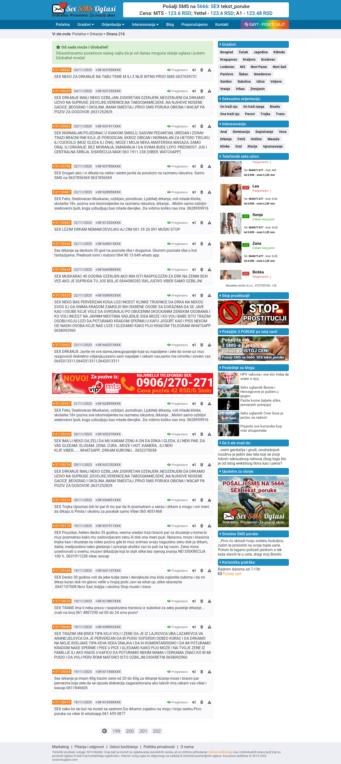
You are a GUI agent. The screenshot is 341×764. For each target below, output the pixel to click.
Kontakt (221, 24)
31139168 (62, 570)
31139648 (62, 244)
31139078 (62, 601)
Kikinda (279, 52)
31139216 (62, 500)
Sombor (226, 81)
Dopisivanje (264, 132)
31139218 (62, 465)
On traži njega (253, 106)
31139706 (62, 166)
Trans (280, 114)
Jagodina (261, 52)
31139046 (62, 627)
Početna (63, 24)
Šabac (243, 74)
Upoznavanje (273, 146)
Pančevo (226, 74)
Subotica (244, 81)
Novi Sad (279, 67)
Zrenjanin (257, 89)
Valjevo (276, 81)
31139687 (62, 192)
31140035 (62, 91)
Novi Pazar (259, 67)
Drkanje (96, 34)
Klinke (225, 146)
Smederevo (262, 74)
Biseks (275, 106)
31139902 (62, 126)
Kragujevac (228, 59)
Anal (223, 132)
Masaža (273, 139)
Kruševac (268, 59)
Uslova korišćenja (220, 752)
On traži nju (229, 106)
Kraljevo (249, 59)
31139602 (62, 345)
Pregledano (177, 70)
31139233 (62, 434)
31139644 (62, 269)
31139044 (62, 672)
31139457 (62, 403)
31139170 (62, 526)
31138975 (62, 702)
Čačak (243, 52)
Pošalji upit (232, 573)
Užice (260, 81)
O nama (187, 747)
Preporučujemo (194, 24)
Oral (238, 146)
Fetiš (241, 139)
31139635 (62, 295)
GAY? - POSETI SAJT (265, 24)
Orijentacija (113, 24)
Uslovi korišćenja (124, 747)
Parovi (250, 114)
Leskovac (227, 67)
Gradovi (85, 24)
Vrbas (240, 89)
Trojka (265, 114)
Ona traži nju (229, 114)
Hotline (256, 139)
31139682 (62, 223)
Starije (252, 146)
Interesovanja (145, 24)
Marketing (60, 747)
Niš (242, 67)
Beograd (226, 52)
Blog (170, 24)
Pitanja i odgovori (89, 747)
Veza (283, 132)
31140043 (62, 70)
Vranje (225, 89)
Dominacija (241, 132)
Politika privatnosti (159, 747)
